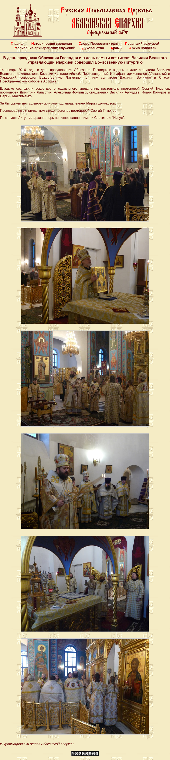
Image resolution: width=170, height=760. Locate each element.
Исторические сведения (51, 43)
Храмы (116, 48)
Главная (17, 43)
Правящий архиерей (142, 43)
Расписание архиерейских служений (44, 48)
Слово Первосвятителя (98, 43)
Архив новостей (142, 48)
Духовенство (93, 48)
